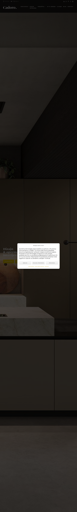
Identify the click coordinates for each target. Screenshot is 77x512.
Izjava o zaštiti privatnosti (39, 266)
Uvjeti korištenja (31, 266)
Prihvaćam (52, 263)
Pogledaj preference (38, 263)
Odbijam (25, 263)
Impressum (47, 266)
